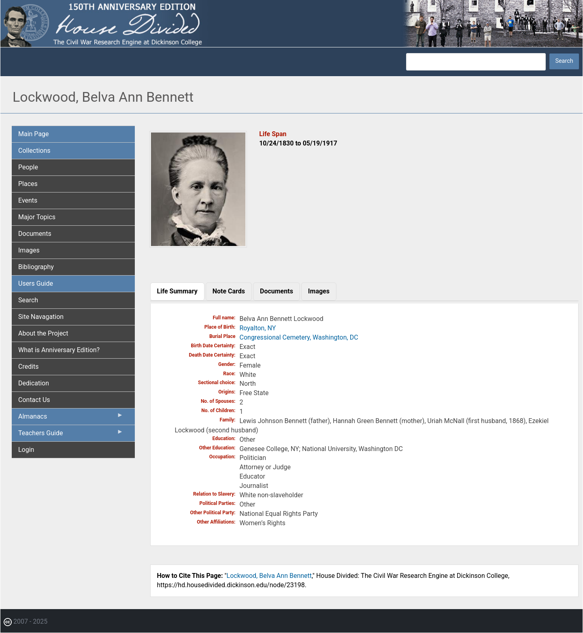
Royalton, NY (258, 328)
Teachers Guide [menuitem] (71, 434)
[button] (198, 244)
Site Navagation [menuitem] (41, 317)
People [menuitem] (28, 167)
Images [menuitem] (29, 250)
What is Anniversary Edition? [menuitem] (59, 350)
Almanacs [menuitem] (71, 418)
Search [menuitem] (28, 300)
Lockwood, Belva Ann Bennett (269, 576)
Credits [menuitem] (28, 366)
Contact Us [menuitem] (34, 400)
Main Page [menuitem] (33, 134)
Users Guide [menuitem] (35, 283)
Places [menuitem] (28, 184)
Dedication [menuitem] (33, 383)
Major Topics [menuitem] (36, 217)
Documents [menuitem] (34, 233)
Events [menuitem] (27, 200)
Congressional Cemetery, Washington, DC (299, 337)
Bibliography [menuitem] (36, 267)
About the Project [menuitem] (43, 333)
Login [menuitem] (26, 449)
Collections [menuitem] (34, 150)
